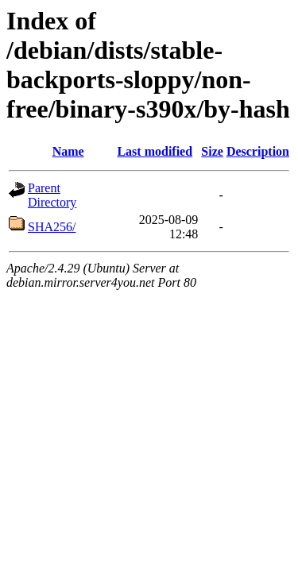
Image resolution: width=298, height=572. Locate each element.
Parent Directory (52, 195)
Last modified (154, 151)
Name (68, 151)
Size (212, 151)
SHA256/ (51, 227)
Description (257, 151)
